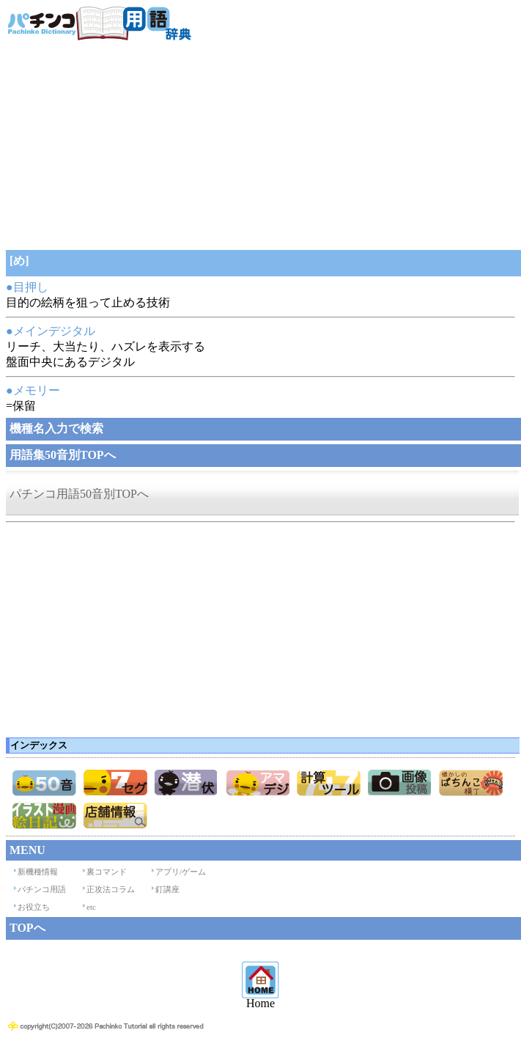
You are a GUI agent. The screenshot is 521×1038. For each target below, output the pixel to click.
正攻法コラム (110, 889)
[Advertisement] (260, 143)
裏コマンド (106, 871)
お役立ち (34, 906)
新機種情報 (38, 871)
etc (91, 906)
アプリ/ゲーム (180, 871)
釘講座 (167, 889)
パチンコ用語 (42, 889)
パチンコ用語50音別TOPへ (79, 493)
